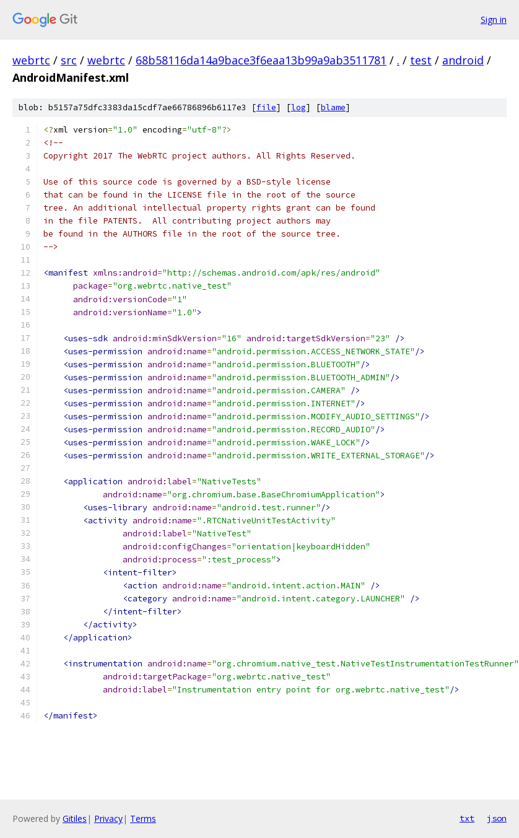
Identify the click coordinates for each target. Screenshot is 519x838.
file (266, 107)
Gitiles (75, 818)
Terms (143, 818)
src (69, 60)
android (463, 60)
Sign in (494, 19)
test (421, 60)
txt (467, 818)
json (497, 818)
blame (333, 107)
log (298, 107)
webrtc (31, 60)
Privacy (108, 818)
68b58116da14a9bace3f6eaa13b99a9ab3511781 (261, 60)
